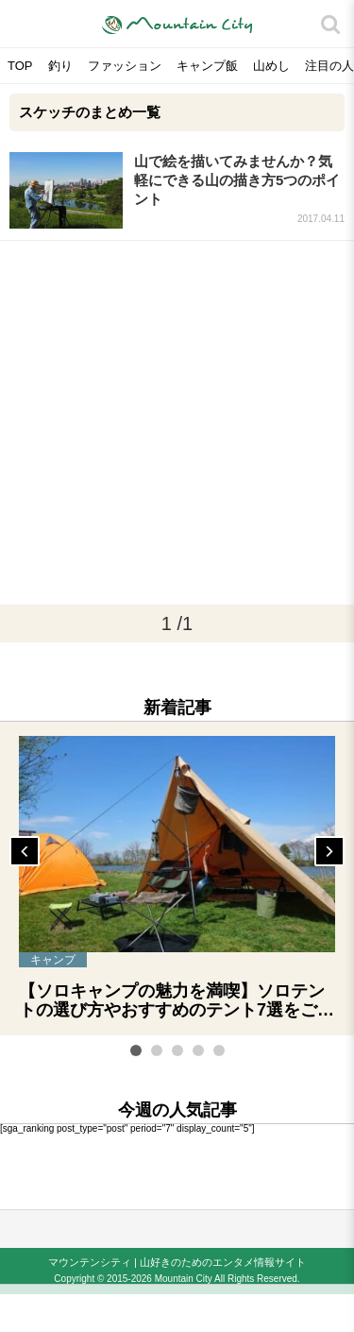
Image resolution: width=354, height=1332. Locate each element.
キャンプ (53, 959)
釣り (60, 66)
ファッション (124, 66)
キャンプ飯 (207, 66)
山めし (271, 66)
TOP (20, 66)
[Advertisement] (177, 423)
